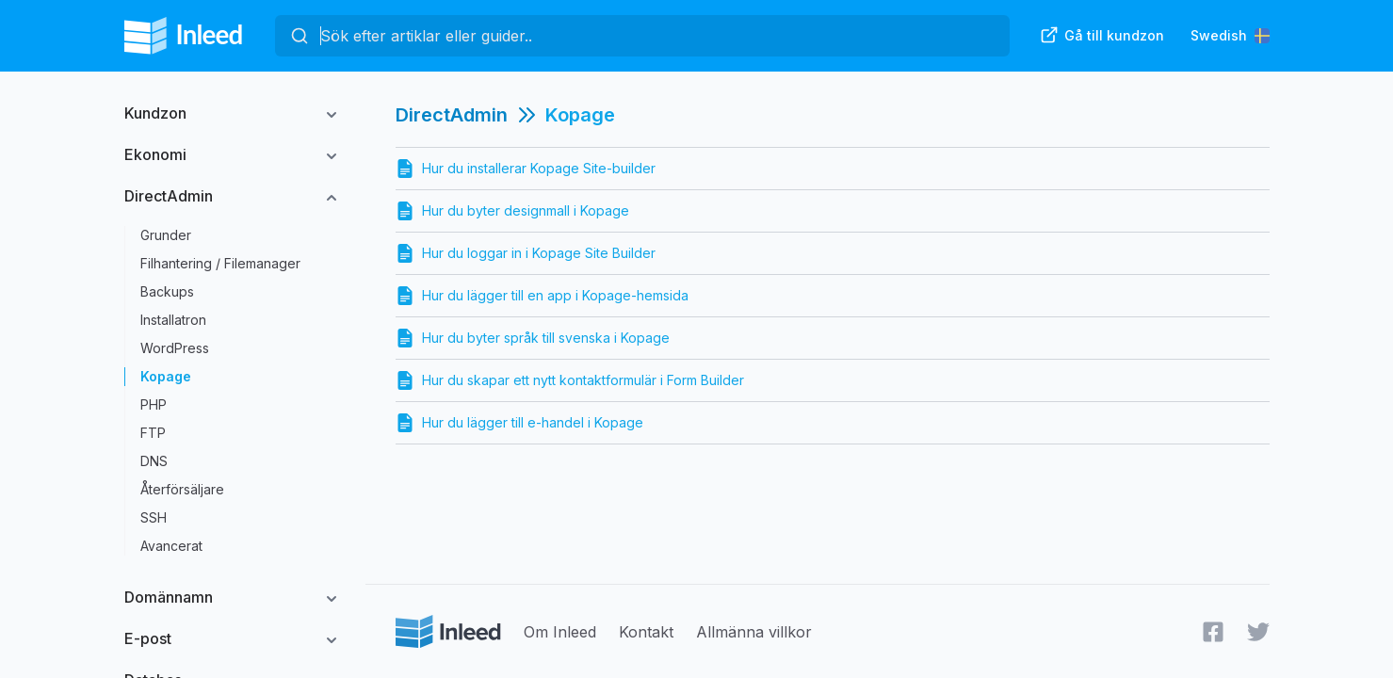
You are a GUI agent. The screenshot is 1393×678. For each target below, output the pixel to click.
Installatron (173, 320)
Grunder (165, 235)
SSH (153, 517)
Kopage (165, 376)
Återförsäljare (182, 489)
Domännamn (168, 597)
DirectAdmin (168, 195)
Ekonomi (155, 154)
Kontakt (646, 631)
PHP (153, 404)
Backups (167, 291)
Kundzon (155, 113)
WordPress (174, 348)
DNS (154, 461)
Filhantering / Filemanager (220, 263)
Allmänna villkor (754, 631)
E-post (147, 638)
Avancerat (171, 546)
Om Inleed (560, 631)
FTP (153, 433)
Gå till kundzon (1102, 34)
